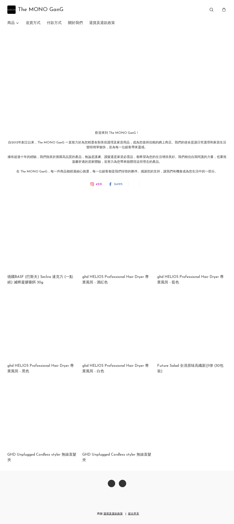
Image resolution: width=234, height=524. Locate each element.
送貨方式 (33, 23)
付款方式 (54, 23)
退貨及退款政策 (102, 23)
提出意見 (133, 513)
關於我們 (75, 23)
